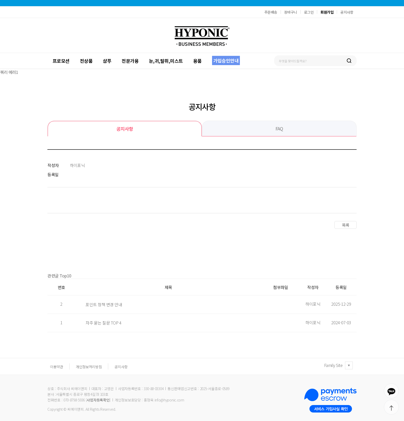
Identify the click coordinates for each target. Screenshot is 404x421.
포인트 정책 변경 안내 (104, 304)
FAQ (279, 128)
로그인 (309, 12)
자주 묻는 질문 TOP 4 (103, 323)
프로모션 (61, 60)
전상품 (86, 60)
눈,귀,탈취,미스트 (166, 60)
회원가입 (327, 12)
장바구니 (290, 12)
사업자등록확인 (98, 399)
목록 (345, 225)
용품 (197, 60)
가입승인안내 (226, 60)
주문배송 (270, 12)
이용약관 (56, 366)
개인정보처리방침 (89, 366)
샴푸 (107, 60)
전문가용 (130, 60)
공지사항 (346, 12)
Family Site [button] (333, 365)
